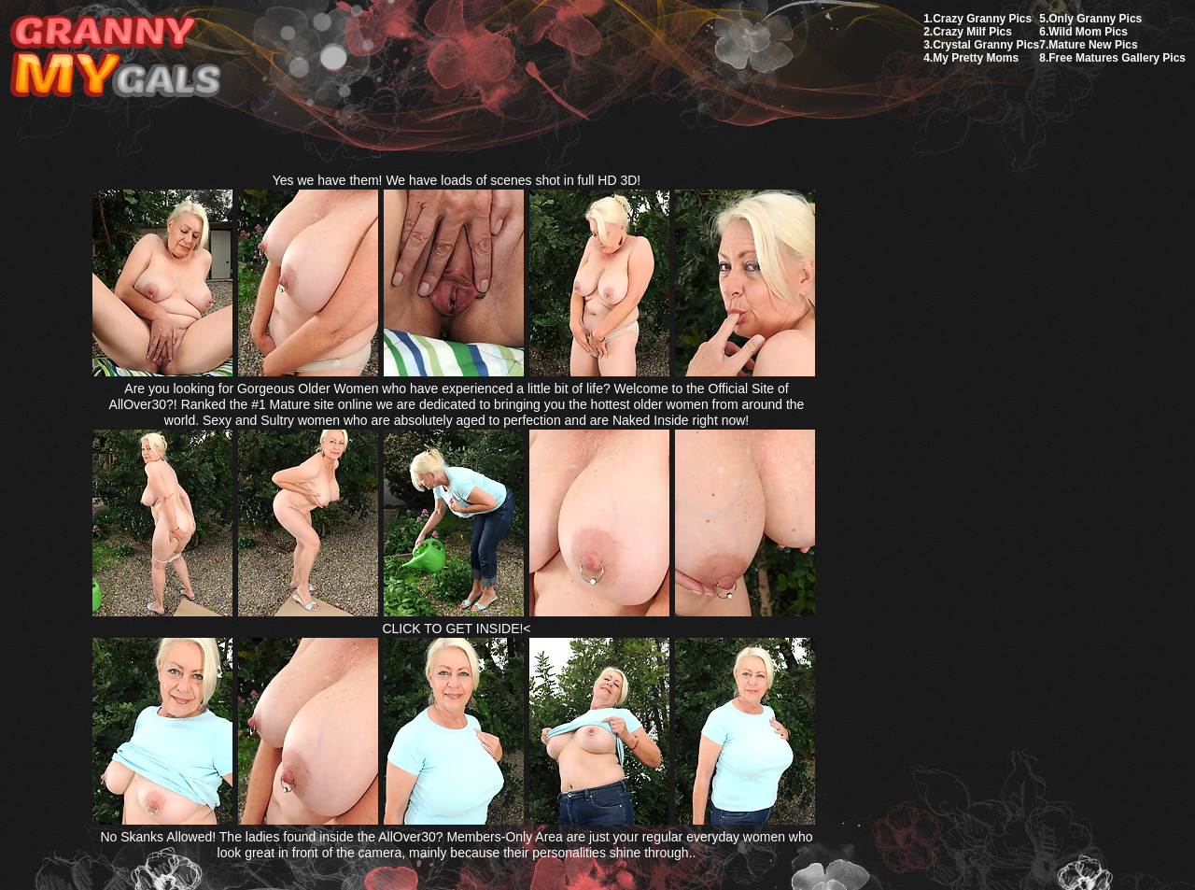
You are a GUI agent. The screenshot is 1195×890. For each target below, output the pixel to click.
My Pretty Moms (976, 57)
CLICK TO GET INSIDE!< (456, 628)
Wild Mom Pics (1088, 31)
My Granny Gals (115, 57)
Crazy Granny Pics (982, 18)
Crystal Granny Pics (986, 44)
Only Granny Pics (1095, 18)
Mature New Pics (1092, 44)
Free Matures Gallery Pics (1117, 57)
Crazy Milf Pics (972, 31)
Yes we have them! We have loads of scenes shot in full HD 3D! (457, 180)
